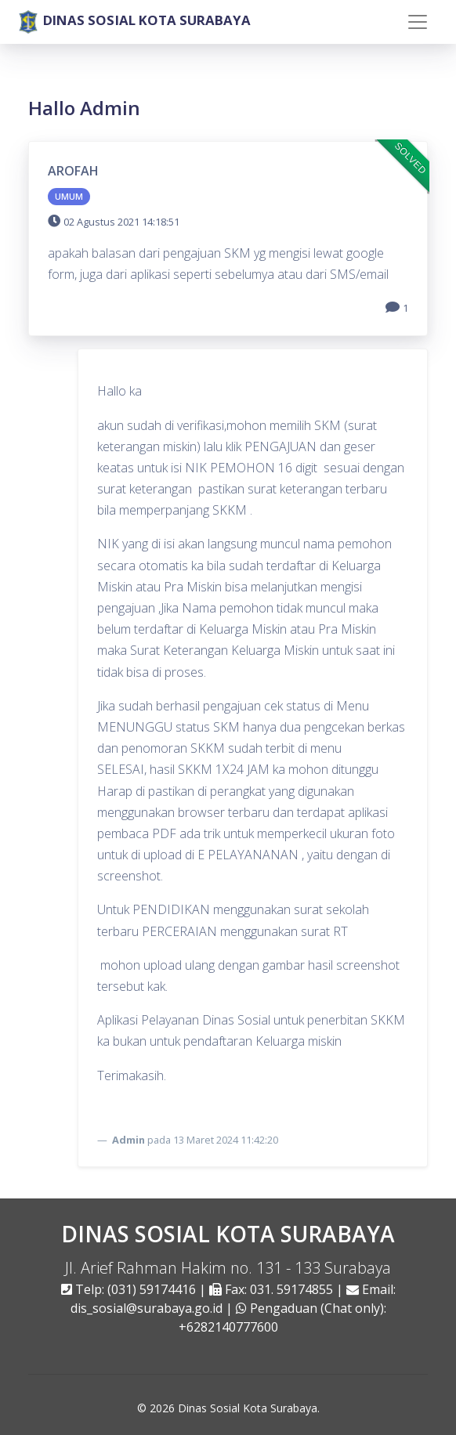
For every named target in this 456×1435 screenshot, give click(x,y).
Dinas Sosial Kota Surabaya (247, 1408)
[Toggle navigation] (418, 22)
